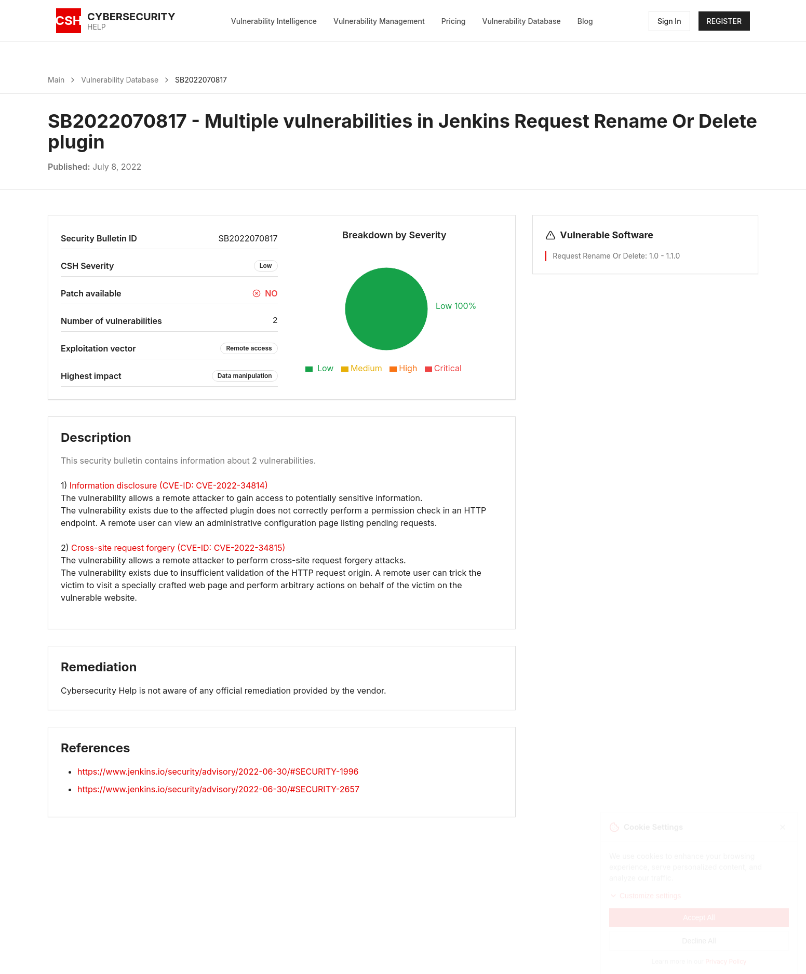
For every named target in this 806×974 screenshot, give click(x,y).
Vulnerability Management (379, 21)
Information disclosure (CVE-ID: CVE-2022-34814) (169, 485)
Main (56, 79)
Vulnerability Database (521, 21)
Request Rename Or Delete (599, 255)
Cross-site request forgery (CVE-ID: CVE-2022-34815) (178, 548)
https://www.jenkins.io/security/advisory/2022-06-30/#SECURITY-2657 (218, 789)
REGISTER (724, 21)
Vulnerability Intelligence (274, 21)
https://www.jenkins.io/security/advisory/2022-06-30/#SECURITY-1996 (218, 771)
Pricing (453, 21)
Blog (585, 21)
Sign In (669, 21)
